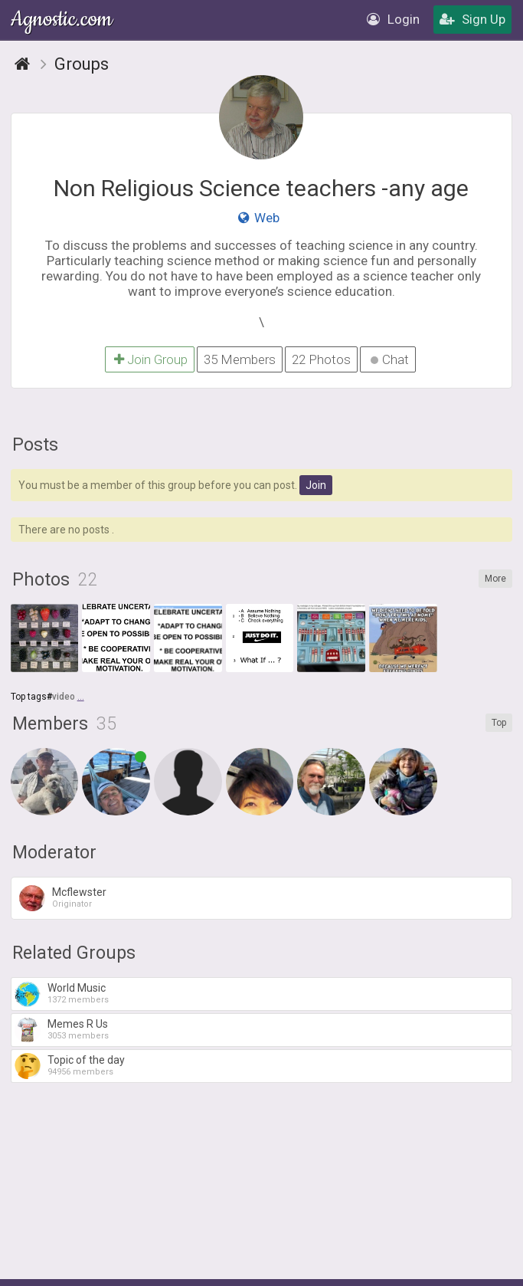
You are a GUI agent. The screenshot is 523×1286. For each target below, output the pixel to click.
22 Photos (321, 359)
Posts (35, 445)
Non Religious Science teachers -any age (261, 188)
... (80, 696)
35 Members (240, 359)
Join (316, 485)
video (63, 696)
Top (499, 722)
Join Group (150, 359)
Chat (390, 359)
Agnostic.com (63, 19)
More (495, 578)
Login (393, 19)
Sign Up (472, 19)
